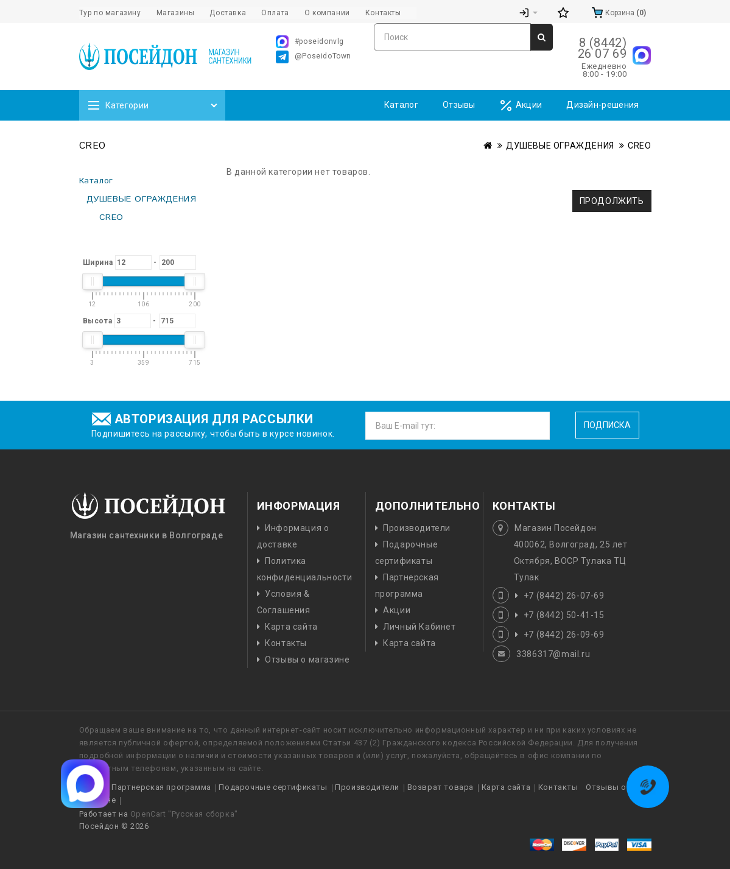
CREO (639, 145)
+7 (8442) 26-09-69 (564, 634)
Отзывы (459, 105)
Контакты (286, 643)
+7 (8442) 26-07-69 (564, 595)
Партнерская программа (161, 787)
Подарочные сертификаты (273, 787)
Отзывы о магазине (307, 659)
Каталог (401, 105)
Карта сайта (291, 627)
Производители (417, 528)
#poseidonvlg (310, 41)
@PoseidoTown (313, 57)
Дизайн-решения (602, 105)
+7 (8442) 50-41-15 (564, 615)
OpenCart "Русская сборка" (184, 813)
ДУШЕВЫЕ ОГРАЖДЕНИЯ (560, 145)
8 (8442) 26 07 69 (602, 48)
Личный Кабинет (419, 627)
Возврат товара (440, 787)
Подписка (607, 425)
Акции (521, 105)
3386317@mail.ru (553, 654)
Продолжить (612, 201)
